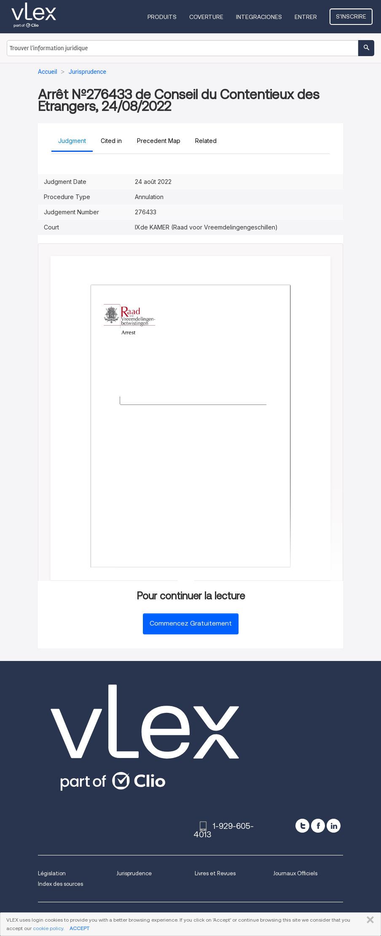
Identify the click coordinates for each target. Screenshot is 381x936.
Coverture (207, 16)
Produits (162, 16)
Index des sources (60, 884)
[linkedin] (334, 826)
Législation (52, 873)
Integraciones (260, 16)
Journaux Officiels (295, 873)
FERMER (368, 920)
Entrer (306, 16)
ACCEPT (79, 928)
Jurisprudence (134, 873)
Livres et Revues (215, 873)
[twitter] (302, 826)
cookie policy (48, 928)
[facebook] (318, 826)
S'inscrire (351, 16)
